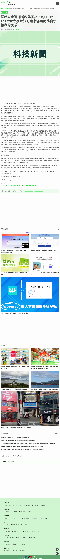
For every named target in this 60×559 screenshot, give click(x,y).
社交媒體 (6, 528)
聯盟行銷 (32, 537)
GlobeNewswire (38, 191)
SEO (5, 522)
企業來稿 (43, 505)
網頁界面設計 (44, 518)
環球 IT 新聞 (8, 505)
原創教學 (6, 541)
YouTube (26, 531)
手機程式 (22, 544)
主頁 (2, 8)
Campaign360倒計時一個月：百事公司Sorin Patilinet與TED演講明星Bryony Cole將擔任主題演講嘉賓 (28, 443)
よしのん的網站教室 (8, 461)
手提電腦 (22, 511)
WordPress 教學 (26, 518)
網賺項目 (6, 535)
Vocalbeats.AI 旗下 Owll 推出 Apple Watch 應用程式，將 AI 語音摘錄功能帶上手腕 (22, 449)
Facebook (7, 531)
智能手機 (15, 511)
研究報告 (35, 505)
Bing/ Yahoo (15, 524)
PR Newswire (29, 191)
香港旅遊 (7, 550)
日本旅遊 (15, 550)
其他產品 (30, 511)
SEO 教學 (24, 524)
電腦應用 (7, 544)
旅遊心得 (6, 548)
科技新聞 (7, 8)
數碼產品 (6, 509)
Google (7, 524)
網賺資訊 (25, 537)
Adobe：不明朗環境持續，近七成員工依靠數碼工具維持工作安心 (22, 185)
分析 (39, 531)
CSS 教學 (7, 518)
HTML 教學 (16, 518)
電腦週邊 (7, 511)
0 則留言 (17, 29)
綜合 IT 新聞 (4, 12)
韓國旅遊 (22, 550)
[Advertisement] (30, 90)
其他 (33, 531)
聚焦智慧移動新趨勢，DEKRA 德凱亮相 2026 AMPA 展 (15, 437)
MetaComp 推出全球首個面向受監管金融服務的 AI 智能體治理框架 (18, 440)
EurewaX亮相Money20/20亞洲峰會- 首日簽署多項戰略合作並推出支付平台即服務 (22, 446)
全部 (56, 229)
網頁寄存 (36, 518)
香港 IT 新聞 (17, 505)
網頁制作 (6, 516)
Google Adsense (9, 537)
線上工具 (15, 544)
